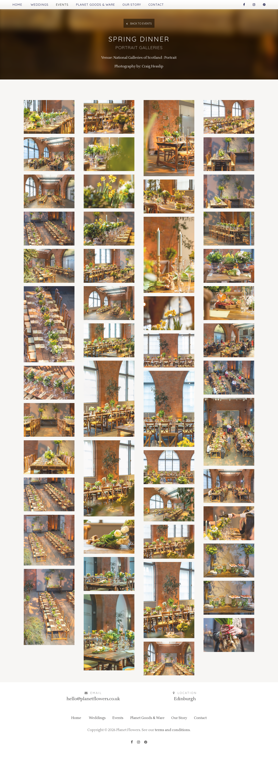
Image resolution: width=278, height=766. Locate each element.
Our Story (140, 5)
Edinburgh (185, 712)
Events (65, 5)
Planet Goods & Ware (101, 5)
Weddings (41, 5)
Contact (166, 5)
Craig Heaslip (153, 72)
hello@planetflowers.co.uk (93, 712)
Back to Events (139, 25)
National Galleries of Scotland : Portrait (145, 62)
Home (17, 5)
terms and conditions (175, 745)
